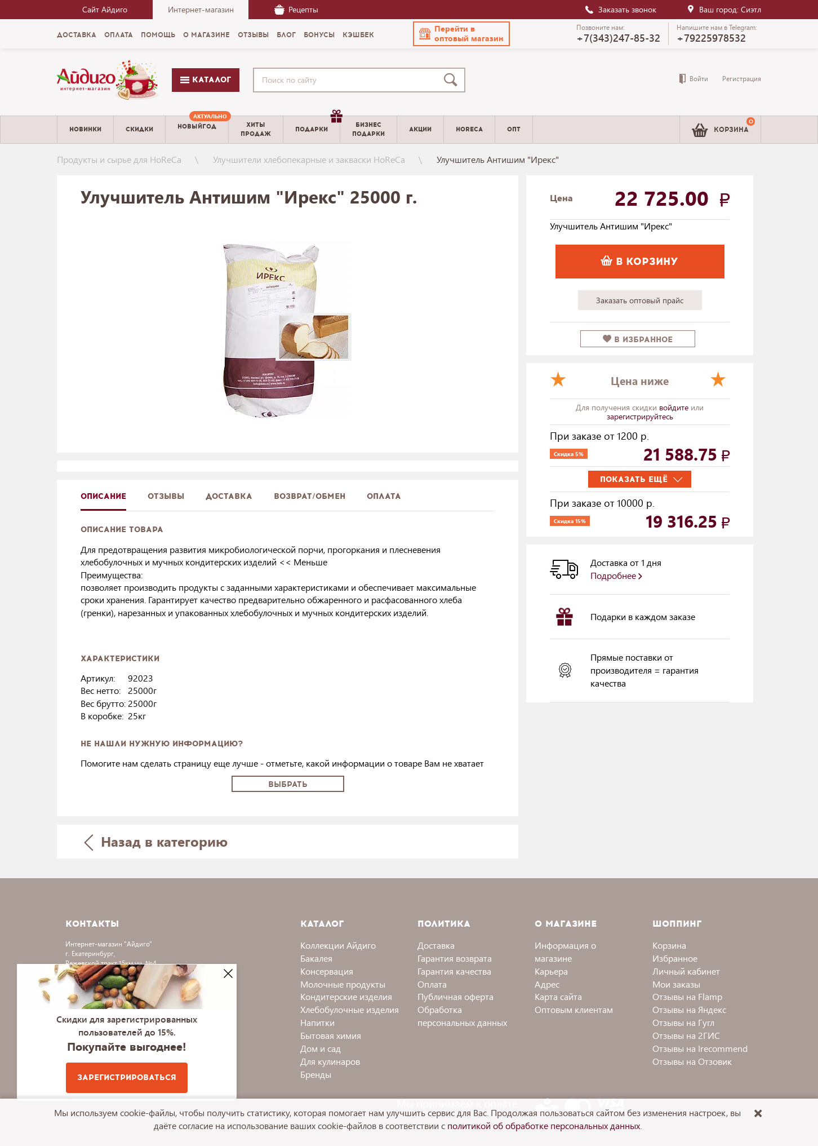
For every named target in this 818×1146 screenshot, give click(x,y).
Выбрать (288, 784)
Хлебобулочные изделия (349, 1009)
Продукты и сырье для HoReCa (119, 159)
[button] (461, 33)
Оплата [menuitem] (118, 35)
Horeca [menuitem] (469, 129)
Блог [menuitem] (286, 35)
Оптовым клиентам (574, 1009)
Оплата (384, 496)
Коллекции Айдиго (338, 945)
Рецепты (296, 9)
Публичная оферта (455, 996)
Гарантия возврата (454, 958)
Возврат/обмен (309, 496)
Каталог (205, 80)
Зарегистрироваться (126, 1077)
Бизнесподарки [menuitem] (368, 129)
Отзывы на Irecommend (700, 1048)
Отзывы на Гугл (683, 1022)
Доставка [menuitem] (76, 35)
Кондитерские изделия (346, 996)
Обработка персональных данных (462, 1015)
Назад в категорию (156, 841)
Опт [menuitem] (514, 129)
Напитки (317, 1022)
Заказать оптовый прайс (639, 300)
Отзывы (166, 496)
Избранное (674, 958)
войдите (675, 407)
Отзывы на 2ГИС (686, 1035)
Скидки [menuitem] (139, 129)
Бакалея (316, 958)
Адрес (547, 984)
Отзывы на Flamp (687, 996)
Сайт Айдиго (104, 9)
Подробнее (616, 575)
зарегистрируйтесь (640, 416)
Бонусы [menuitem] (319, 35)
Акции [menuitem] (420, 129)
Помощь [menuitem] (158, 35)
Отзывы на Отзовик (692, 1061)
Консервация (326, 971)
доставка (229, 496)
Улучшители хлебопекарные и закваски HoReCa (309, 159)
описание (103, 496)
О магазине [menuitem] (206, 35)
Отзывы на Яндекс (689, 1009)
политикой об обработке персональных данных (543, 1125)
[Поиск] (453, 80)
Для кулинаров (330, 1061)
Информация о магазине (565, 951)
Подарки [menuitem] (317, 125)
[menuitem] (197, 129)
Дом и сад (320, 1048)
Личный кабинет (686, 971)
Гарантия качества (454, 971)
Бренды (315, 1074)
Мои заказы (676, 984)
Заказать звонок (620, 9)
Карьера (551, 971)
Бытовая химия (330, 1035)
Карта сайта (558, 996)
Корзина (669, 945)
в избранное (638, 340)
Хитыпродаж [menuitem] (256, 129)
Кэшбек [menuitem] (358, 35)
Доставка (436, 945)
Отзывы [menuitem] (253, 35)
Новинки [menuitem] (85, 129)
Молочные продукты (342, 984)
